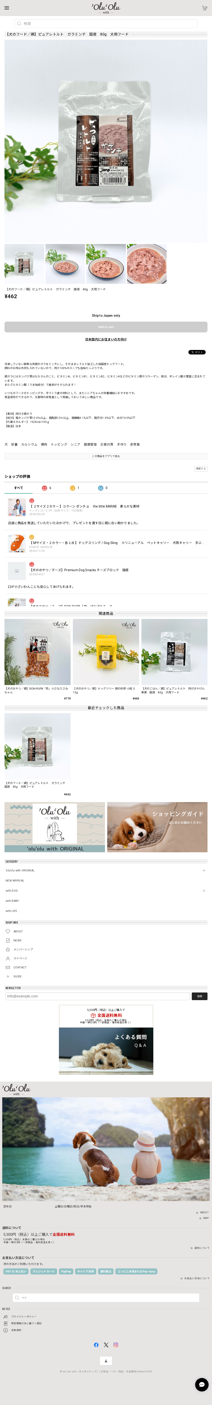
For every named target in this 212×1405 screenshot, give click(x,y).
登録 (199, 996)
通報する (201, 468)
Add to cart (106, 327)
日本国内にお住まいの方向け (106, 339)
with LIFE (11, 911)
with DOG (12, 890)
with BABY (12, 900)
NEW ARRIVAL (15, 880)
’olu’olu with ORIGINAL (20, 870)
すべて (18, 488)
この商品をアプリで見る (106, 456)
